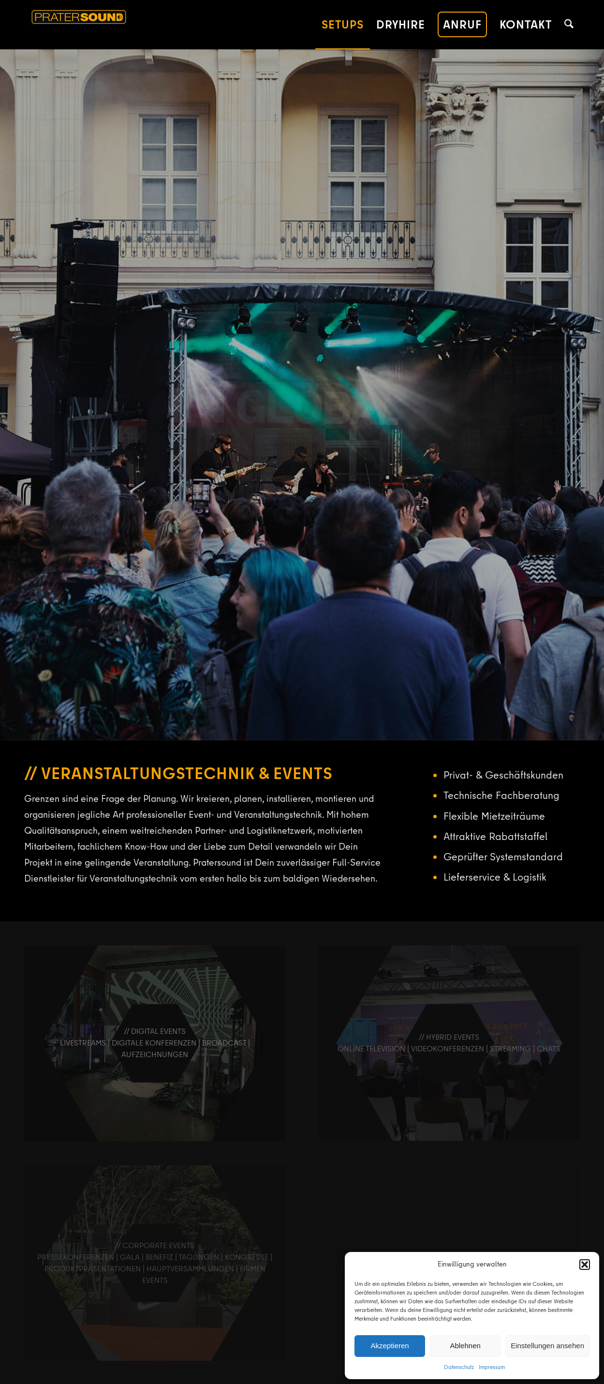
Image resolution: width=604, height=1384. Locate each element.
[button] (584, 1264)
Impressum (492, 1366)
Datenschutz (459, 1366)
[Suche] (569, 24)
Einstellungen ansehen (547, 1345)
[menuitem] (342, 24)
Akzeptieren (389, 1345)
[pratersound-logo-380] (119, 24)
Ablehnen (465, 1345)
